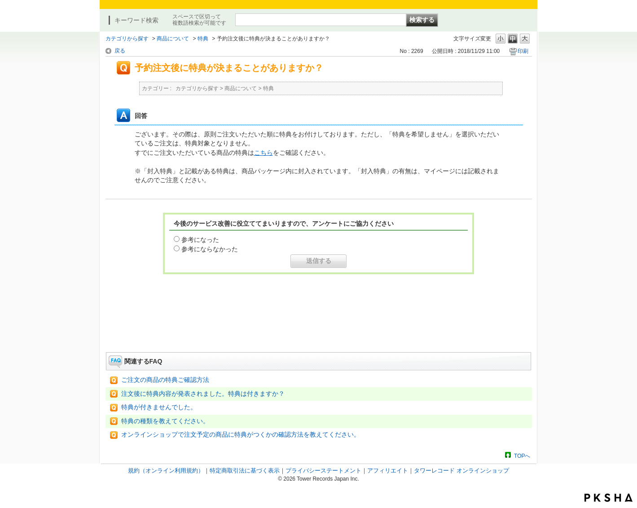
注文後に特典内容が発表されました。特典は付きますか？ (203, 393)
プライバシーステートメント (323, 470)
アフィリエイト (387, 470)
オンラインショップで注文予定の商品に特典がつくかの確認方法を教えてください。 (240, 434)
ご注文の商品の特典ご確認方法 (165, 380)
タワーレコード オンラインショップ (461, 470)
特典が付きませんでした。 (159, 407)
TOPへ (522, 456)
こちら (263, 152)
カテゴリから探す (127, 38)
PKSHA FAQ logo (608, 498)
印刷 (523, 51)
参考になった (200, 239)
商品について (173, 38)
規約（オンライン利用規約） (166, 470)
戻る (119, 51)
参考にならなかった (209, 249)
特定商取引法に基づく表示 (245, 470)
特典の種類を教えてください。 (165, 421)
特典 (203, 38)
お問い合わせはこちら (319, 327)
